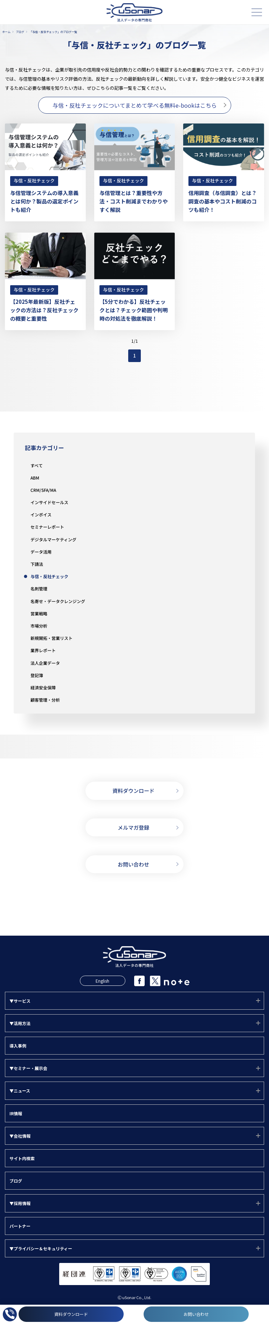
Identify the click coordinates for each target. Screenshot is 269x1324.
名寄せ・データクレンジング (57, 601)
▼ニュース (19, 1091)
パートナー (19, 1226)
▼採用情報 (19, 1203)
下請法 (36, 564)
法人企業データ (45, 663)
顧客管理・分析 (45, 700)
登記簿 (36, 675)
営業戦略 (38, 613)
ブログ (15, 1181)
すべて (36, 465)
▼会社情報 (19, 1136)
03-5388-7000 (134, 906)
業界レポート (43, 650)
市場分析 (38, 626)
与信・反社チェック (49, 576)
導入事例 (17, 1046)
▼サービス (19, 1001)
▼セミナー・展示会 (28, 1068)
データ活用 (40, 552)
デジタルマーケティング (53, 539)
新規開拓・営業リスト (51, 638)
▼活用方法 (19, 1023)
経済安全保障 (43, 687)
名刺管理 (38, 588)
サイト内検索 (22, 1158)
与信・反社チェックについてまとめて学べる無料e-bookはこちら (135, 105)
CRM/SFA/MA (43, 490)
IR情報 (15, 1113)
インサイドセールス (49, 502)
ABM (34, 478)
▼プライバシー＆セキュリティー (40, 1248)
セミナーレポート (47, 527)
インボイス (40, 514)
